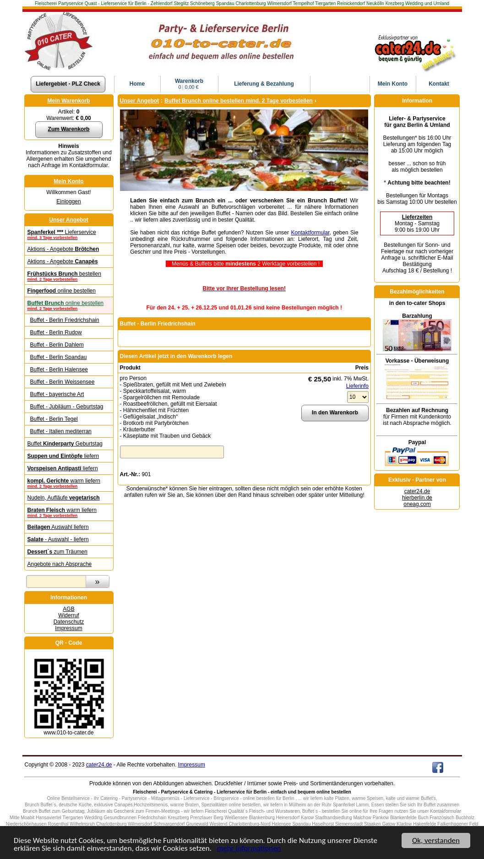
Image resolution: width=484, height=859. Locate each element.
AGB (68, 609)
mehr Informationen (249, 849)
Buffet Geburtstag (65, 443)
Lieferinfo (357, 386)
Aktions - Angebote (63, 249)
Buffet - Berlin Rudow (56, 332)
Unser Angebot (68, 220)
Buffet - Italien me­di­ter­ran (61, 431)
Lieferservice (68, 234)
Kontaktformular (310, 232)
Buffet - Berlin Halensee (59, 369)
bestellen (68, 276)
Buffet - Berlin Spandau (58, 357)
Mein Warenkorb (69, 101)
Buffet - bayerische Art (57, 394)
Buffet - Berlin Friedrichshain (64, 320)
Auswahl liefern (58, 527)
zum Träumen (57, 552)
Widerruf (68, 615)
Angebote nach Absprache (59, 564)
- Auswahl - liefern (58, 539)
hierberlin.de (417, 498)
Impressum (68, 628)
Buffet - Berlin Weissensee (62, 382)
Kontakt (439, 84)
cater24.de (417, 491)
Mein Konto (68, 181)
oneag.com (416, 504)
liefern (63, 456)
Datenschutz (69, 622)
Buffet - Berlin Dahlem (57, 345)
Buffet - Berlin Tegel (54, 419)
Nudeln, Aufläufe (63, 498)
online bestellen (61, 291)
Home (137, 84)
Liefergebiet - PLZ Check (68, 84)
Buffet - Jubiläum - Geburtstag (66, 406)
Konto (393, 84)
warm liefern (68, 483)
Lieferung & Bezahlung (264, 84)
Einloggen (68, 201)
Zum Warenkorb (69, 129)
